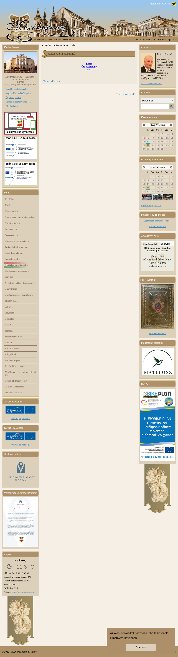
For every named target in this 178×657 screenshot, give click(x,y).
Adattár (8, 342)
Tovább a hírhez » (51, 81)
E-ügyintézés (12, 288)
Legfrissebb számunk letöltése (157, 220)
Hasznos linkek (12, 348)
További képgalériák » (151, 205)
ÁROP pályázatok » (20, 418)
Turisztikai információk (17, 247)
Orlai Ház (9, 318)
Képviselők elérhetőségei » (18, 93)
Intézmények (12, 229)
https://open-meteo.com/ (23, 592)
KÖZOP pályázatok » (20, 444)
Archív (9, 324)
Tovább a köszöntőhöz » (151, 83)
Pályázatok (11, 312)
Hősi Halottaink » (157, 333)
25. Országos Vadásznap (17, 271)
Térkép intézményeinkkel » (18, 101)
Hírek (7, 205)
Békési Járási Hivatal (15, 366)
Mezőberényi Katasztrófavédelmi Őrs (20, 373)
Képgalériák (10, 354)
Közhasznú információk (17, 241)
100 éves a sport (12, 360)
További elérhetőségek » (17, 89)
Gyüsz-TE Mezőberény (16, 380)
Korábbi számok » (157, 226)
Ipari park (10, 276)
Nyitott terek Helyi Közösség (19, 283)
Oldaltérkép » (12, 106)
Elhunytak (165, 244)
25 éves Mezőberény (14, 386)
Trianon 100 (11, 300)
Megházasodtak (150, 244)
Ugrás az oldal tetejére (126, 94)
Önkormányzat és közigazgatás (20, 217)
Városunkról (11, 211)
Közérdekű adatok (14, 253)
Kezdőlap (38, 39)
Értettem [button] (141, 647)
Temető (9, 330)
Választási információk (16, 264)
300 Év (9, 306)
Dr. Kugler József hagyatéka (19, 294)
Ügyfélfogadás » (13, 97)
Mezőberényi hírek (14, 336)
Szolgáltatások (12, 259)
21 (148, 145)
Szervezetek (11, 235)
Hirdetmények (12, 223)
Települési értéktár (13, 392)
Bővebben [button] (130, 637)
